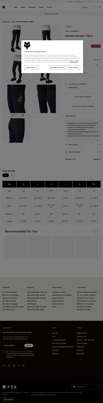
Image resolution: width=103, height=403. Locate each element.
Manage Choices (31, 67)
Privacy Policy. (74, 62)
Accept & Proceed (73, 67)
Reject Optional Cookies (57, 67)
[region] (52, 56)
